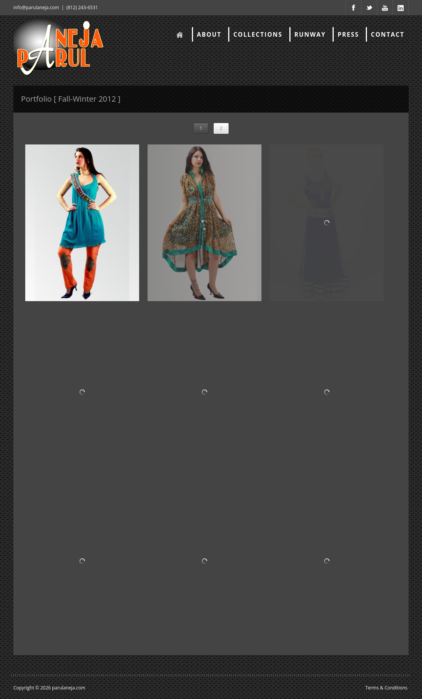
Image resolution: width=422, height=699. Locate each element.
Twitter (369, 7)
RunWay (310, 34)
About (209, 34)
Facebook (353, 7)
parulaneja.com (68, 687)
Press (348, 34)
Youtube (385, 7)
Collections (257, 34)
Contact (387, 34)
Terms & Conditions (386, 687)
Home (178, 34)
